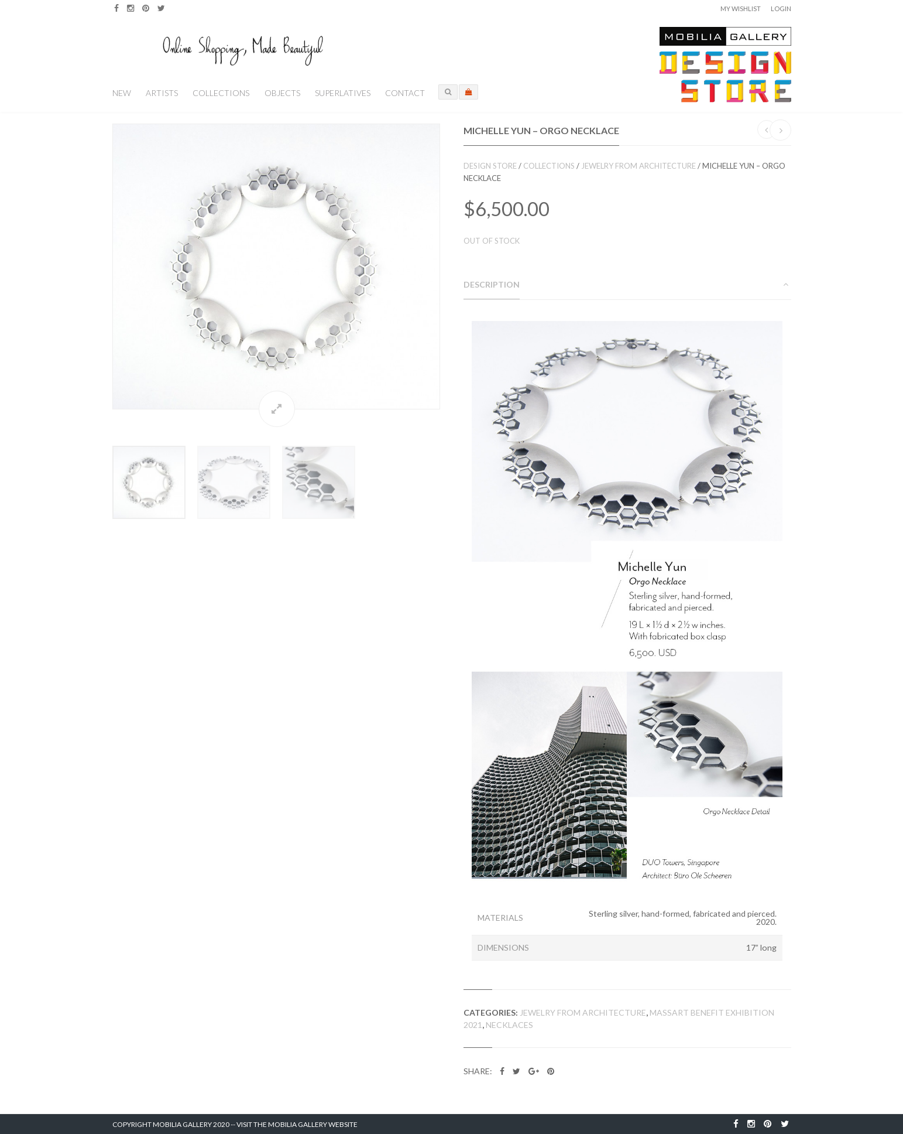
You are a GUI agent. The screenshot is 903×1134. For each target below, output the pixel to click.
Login (781, 8)
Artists (162, 93)
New (121, 93)
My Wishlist (740, 8)
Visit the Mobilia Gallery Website (297, 1124)
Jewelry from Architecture (638, 165)
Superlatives (342, 93)
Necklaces (509, 1025)
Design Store (490, 165)
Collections (221, 93)
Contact (405, 93)
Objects (282, 93)
